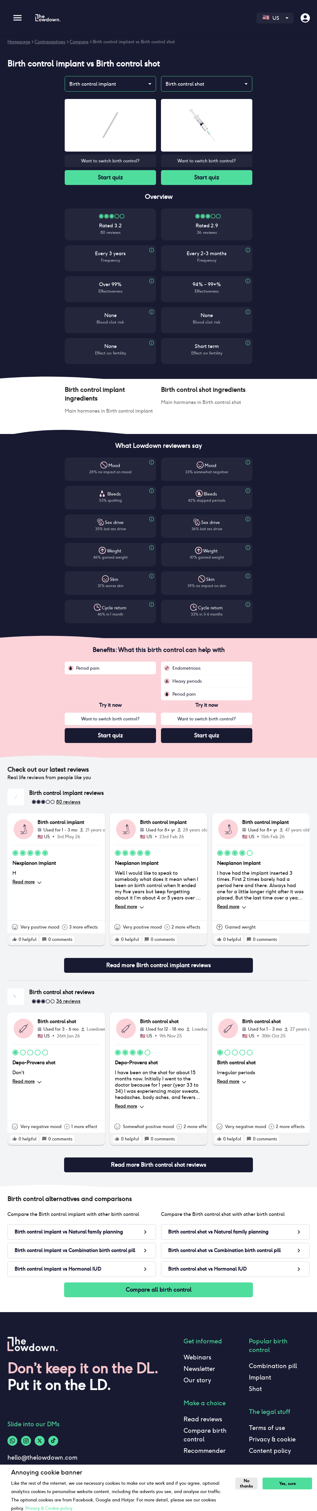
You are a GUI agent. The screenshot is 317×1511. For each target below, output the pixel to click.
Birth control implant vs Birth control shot (134, 42)
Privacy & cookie (272, 1439)
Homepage (18, 42)
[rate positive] (15, 939)
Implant (260, 1377)
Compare (79, 42)
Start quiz (110, 177)
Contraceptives (50, 42)
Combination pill (273, 1366)
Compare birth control (205, 1435)
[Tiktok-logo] (53, 1441)
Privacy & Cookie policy (48, 1508)
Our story (197, 1380)
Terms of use (267, 1428)
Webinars (197, 1357)
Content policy (270, 1451)
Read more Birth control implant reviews (158, 965)
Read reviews (203, 1419)
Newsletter (199, 1369)
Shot (255, 1389)
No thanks (246, 1483)
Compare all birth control (158, 1289)
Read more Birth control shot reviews (158, 1164)
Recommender (205, 1451)
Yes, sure (287, 1483)
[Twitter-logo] (40, 1441)
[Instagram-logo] (26, 1441)
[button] (110, 394)
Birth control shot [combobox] (185, 84)
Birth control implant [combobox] (92, 84)
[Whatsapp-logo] (12, 1441)
